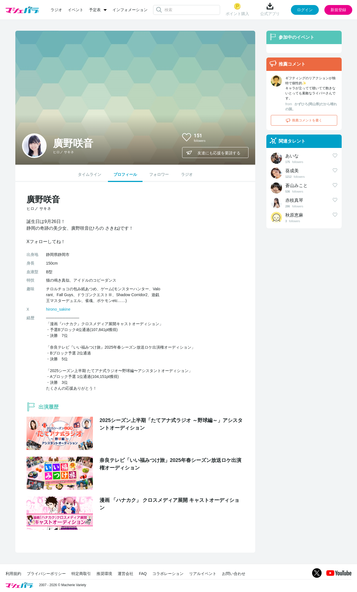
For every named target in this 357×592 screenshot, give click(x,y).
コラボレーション (168, 573)
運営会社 (125, 573)
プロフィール (125, 174)
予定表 (95, 10)
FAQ (143, 573)
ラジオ (56, 10)
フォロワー (159, 174)
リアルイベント (202, 573)
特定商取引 (81, 573)
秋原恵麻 (294, 215)
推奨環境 (104, 573)
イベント (75, 10)
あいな (292, 156)
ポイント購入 (237, 9)
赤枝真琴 (294, 200)
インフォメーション (130, 10)
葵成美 (292, 170)
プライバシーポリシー (46, 573)
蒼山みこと (296, 185)
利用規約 (13, 573)
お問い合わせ (233, 573)
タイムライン (89, 174)
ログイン (305, 10)
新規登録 (338, 10)
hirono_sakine (58, 309)
